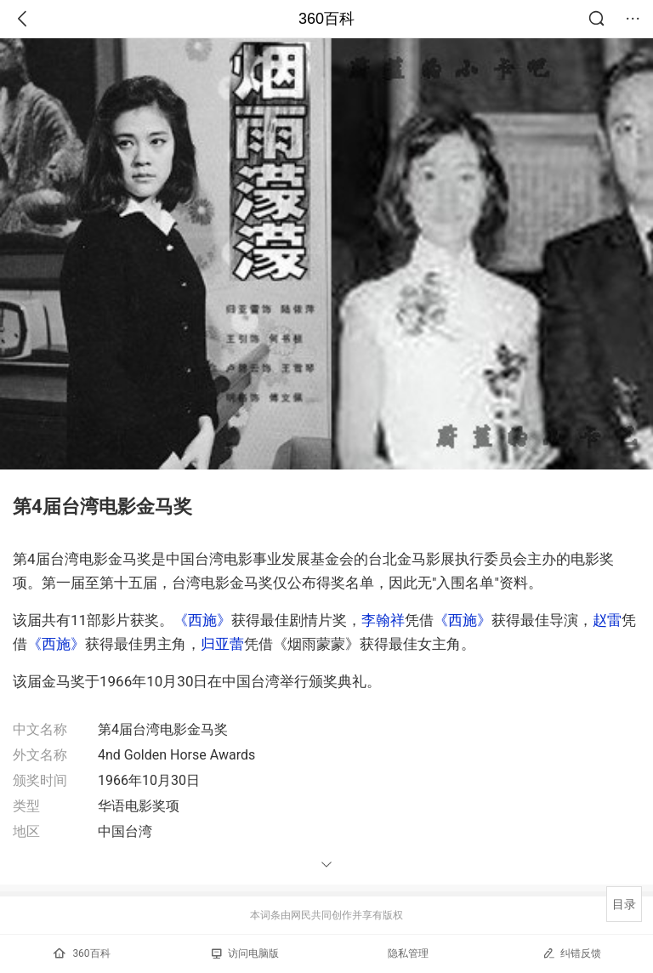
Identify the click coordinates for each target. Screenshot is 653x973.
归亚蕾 (222, 643)
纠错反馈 (571, 953)
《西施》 (202, 620)
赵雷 (607, 620)
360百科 (326, 18)
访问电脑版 (245, 953)
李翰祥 (383, 620)
